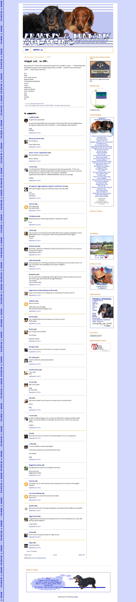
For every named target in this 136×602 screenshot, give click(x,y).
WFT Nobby (32, 357)
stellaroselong (33, 260)
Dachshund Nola (34, 370)
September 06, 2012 (35, 510)
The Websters (33, 216)
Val (30, 433)
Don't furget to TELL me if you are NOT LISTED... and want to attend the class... (50, 105)
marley (31, 532)
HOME (27, 50)
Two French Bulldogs (35, 493)
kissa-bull (31, 317)
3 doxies (31, 167)
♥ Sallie (31, 444)
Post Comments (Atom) (39, 558)
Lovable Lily (32, 117)
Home (55, 555)
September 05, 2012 (35, 133)
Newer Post (28, 555)
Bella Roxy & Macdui (35, 138)
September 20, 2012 (35, 547)
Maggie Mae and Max (35, 465)
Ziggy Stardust (33, 516)
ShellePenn (32, 301)
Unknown (31, 204)
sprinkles (31, 506)
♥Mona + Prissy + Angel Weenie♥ (38, 152)
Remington (32, 347)
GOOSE (31, 230)
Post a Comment (32, 551)
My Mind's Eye (33, 246)
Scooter (31, 382)
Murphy (31, 329)
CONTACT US (38, 50)
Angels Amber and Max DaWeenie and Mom (41, 290)
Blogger (75, 597)
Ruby (30, 398)
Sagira (31, 543)
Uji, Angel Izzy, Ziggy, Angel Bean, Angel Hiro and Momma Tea (47, 186)
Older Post (82, 555)
